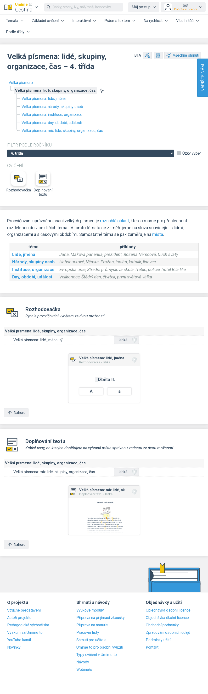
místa (157, 234)
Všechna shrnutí (182, 55)
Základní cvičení (45, 20)
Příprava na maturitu (92, 625)
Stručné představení (24, 610)
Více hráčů (185, 20)
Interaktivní (81, 20)
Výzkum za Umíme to (25, 632)
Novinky (14, 647)
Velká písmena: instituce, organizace (52, 114)
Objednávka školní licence (167, 618)
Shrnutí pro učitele (91, 640)
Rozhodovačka (18, 181)
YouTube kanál (19, 640)
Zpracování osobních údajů (168, 632)
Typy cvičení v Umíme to (96, 655)
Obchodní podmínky (162, 625)
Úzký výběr (191, 153)
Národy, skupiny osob (33, 261)
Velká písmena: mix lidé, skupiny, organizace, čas (62, 130)
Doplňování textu (43, 184)
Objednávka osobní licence (168, 610)
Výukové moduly (90, 610)
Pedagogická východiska (28, 625)
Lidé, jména (23, 254)
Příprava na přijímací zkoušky (100, 618)
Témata (12, 20)
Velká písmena (21, 82)
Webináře (84, 669)
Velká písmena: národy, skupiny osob (52, 106)
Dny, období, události (33, 276)
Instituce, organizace (33, 269)
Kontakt (152, 647)
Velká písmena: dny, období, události (52, 122)
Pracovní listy (87, 632)
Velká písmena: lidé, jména (44, 98)
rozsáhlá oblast (114, 220)
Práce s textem (117, 20)
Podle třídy (15, 32)
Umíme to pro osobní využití (99, 647)
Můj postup (141, 7)
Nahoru (16, 412)
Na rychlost (153, 20)
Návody (82, 662)
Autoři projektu (19, 618)
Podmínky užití (158, 640)
